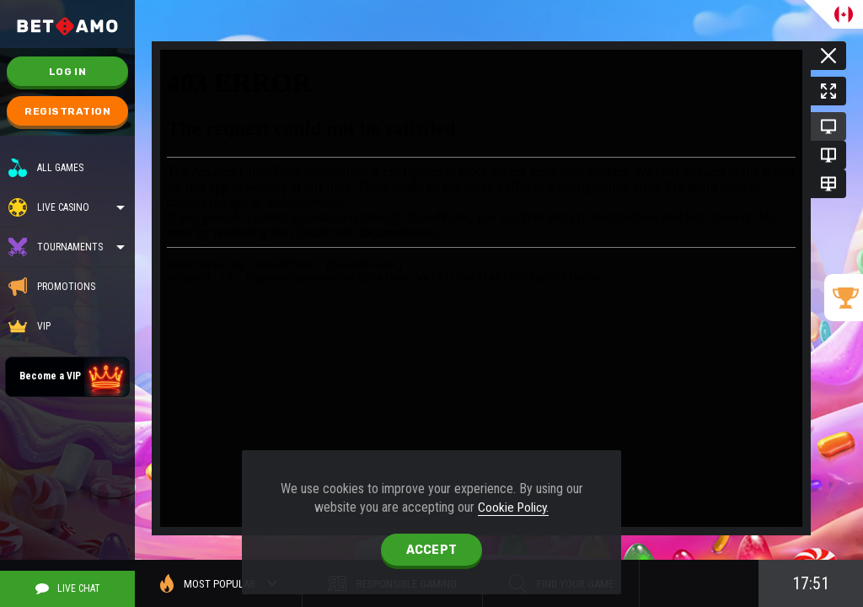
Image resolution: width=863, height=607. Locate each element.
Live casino (63, 207)
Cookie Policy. (513, 507)
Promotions (51, 286)
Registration (67, 111)
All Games (45, 167)
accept (432, 550)
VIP (29, 326)
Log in (67, 72)
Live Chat (67, 588)
